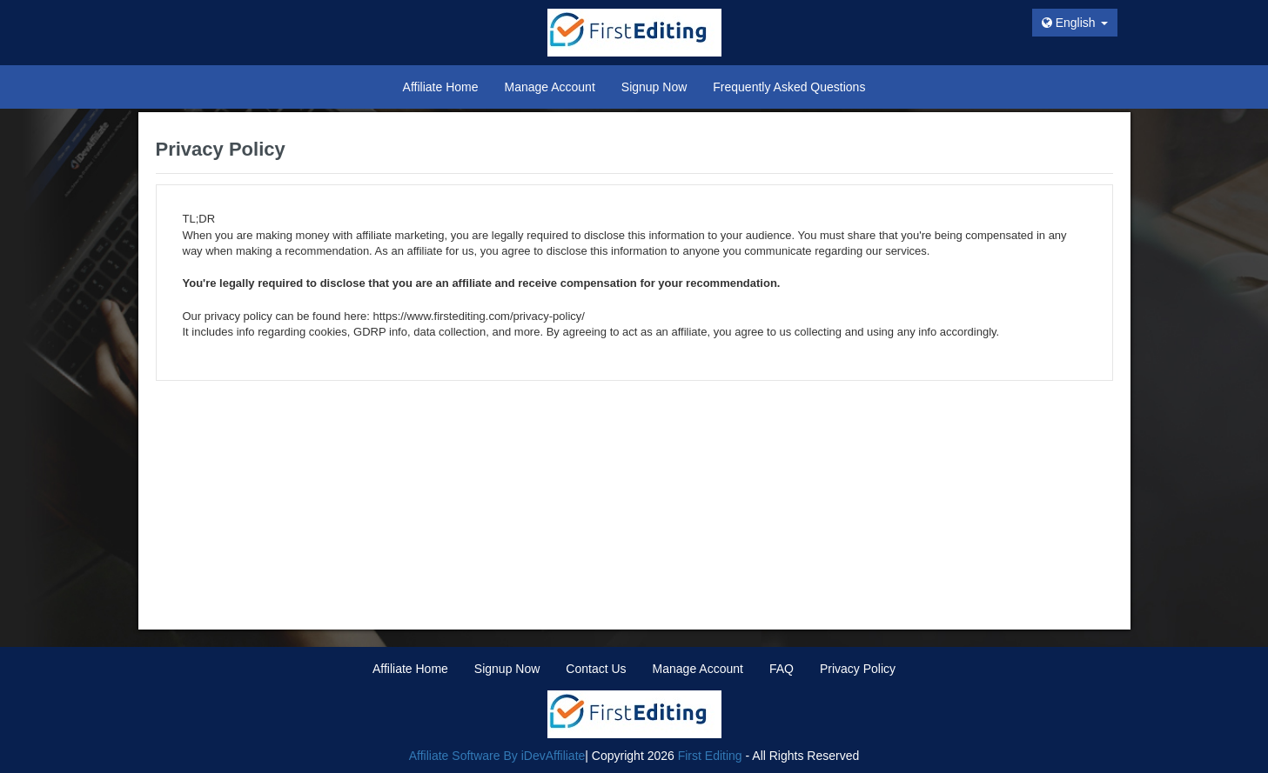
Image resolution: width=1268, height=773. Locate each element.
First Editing (710, 756)
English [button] (1075, 23)
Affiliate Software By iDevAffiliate (497, 756)
